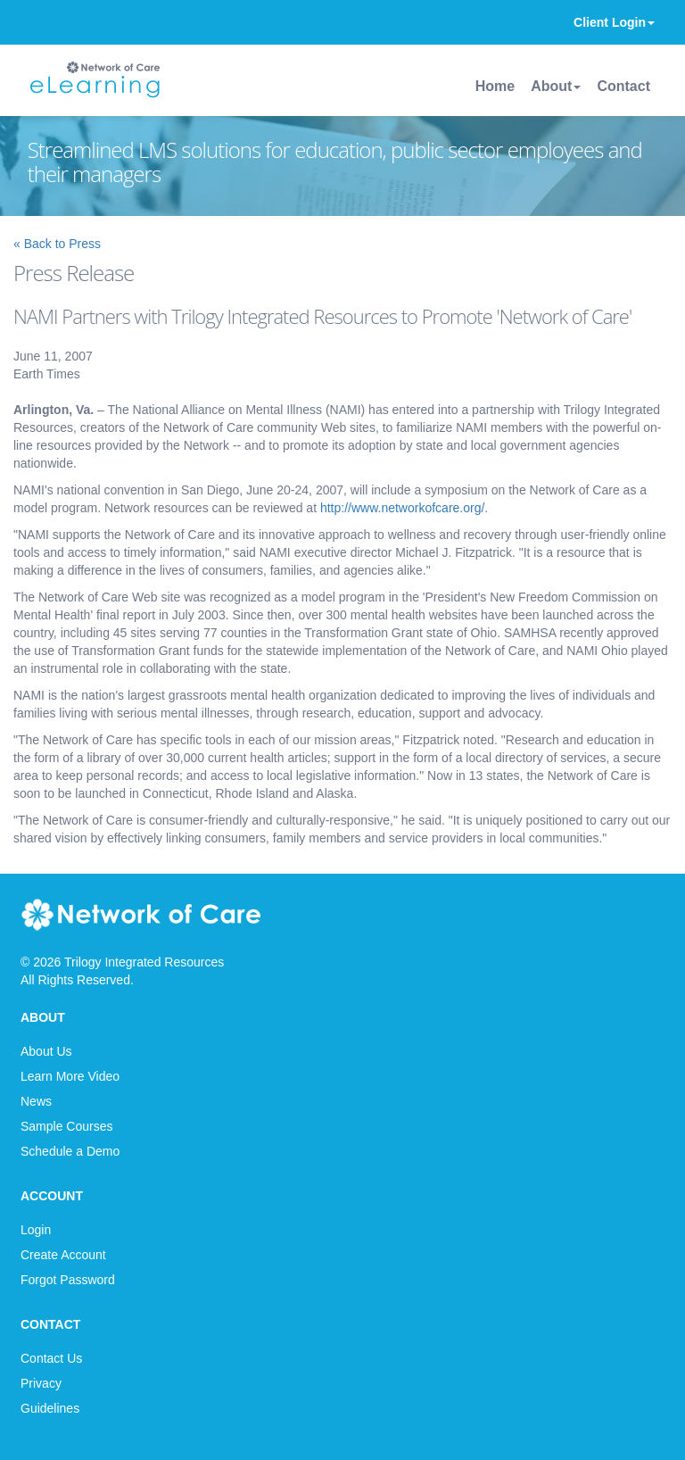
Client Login (614, 22)
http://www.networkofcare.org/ (402, 508)
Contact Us (51, 1358)
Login (36, 1230)
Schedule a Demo (70, 1151)
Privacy (41, 1383)
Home (495, 86)
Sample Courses (67, 1126)
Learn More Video (70, 1076)
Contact (623, 86)
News (36, 1101)
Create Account (63, 1255)
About (556, 86)
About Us (46, 1051)
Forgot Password (68, 1280)
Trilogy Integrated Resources (144, 962)
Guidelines (50, 1408)
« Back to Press (57, 243)
